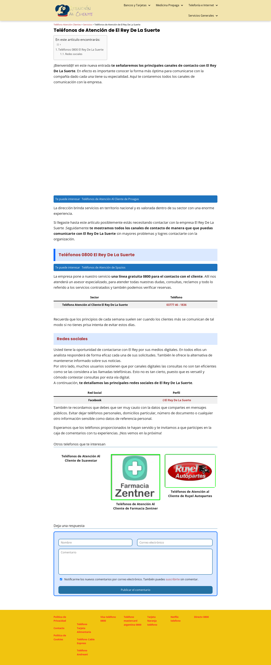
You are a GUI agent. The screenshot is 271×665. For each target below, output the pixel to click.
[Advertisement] (135, 114)
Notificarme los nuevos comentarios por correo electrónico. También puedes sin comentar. (128, 579)
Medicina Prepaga (167, 5)
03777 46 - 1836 (176, 305)
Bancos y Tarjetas (135, 5)
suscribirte (173, 579)
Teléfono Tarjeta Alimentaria (84, 628)
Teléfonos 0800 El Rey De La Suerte (81, 49)
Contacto (59, 628)
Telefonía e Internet (201, 5)
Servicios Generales (201, 15)
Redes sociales (73, 54)
